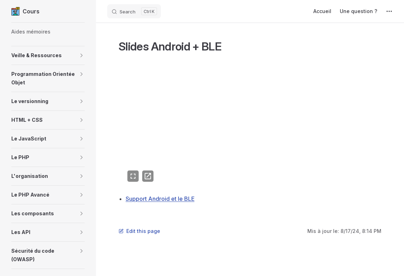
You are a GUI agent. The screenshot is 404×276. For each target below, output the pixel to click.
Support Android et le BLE (160, 198)
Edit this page (139, 231)
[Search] (134, 11)
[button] (48, 55)
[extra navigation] (389, 11)
